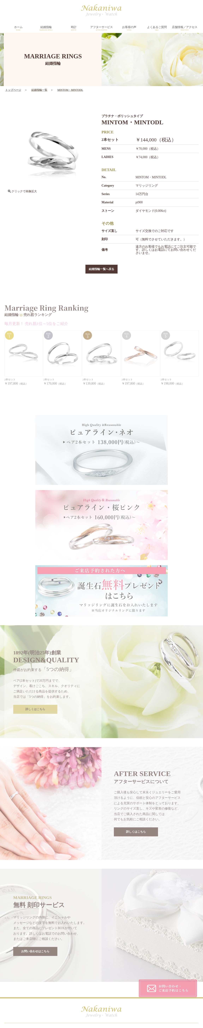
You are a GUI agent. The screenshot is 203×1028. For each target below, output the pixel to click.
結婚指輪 (46, 28)
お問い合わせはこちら (35, 878)
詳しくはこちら (35, 635)
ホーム (18, 28)
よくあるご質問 (157, 28)
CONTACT (134, 982)
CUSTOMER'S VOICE (141, 967)
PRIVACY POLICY (139, 975)
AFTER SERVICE (92, 975)
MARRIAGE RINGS (48, 975)
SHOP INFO (89, 982)
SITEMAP (134, 989)
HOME (40, 967)
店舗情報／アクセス (184, 28)
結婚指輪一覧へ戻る (101, 269)
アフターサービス (101, 28)
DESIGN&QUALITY (94, 967)
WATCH (41, 982)
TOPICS (86, 989)
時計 (74, 28)
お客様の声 (129, 28)
